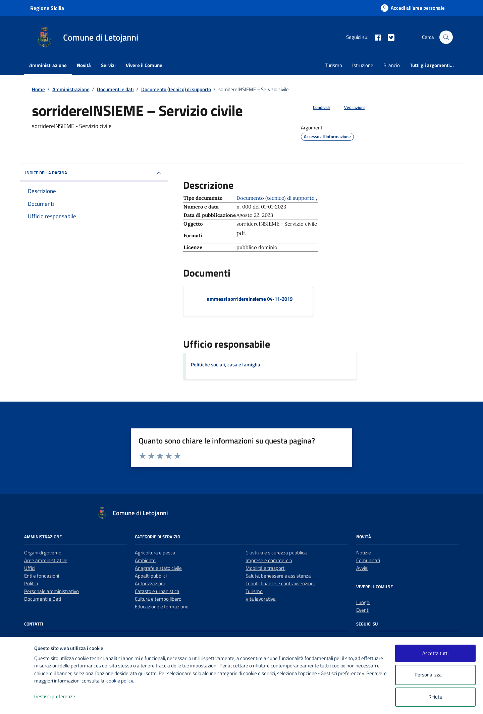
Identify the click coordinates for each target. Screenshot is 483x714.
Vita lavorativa (261, 599)
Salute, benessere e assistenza (278, 576)
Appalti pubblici (151, 576)
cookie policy (119, 681)
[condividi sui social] (316, 107)
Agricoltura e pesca (155, 552)
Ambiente (145, 560)
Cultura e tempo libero (158, 599)
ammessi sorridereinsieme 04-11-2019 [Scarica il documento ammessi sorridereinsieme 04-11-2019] (249, 299)
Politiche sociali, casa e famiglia (225, 364)
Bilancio (391, 65)
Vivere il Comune (144, 65)
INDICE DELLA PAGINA (94, 173)
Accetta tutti (435, 653)
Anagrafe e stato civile (158, 568)
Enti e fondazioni (41, 576)
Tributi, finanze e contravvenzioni (280, 583)
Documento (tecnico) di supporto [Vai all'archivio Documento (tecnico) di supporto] (276, 198)
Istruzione (362, 65)
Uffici (29, 568)
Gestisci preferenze (61, 696)
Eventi (362, 610)
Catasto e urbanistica (157, 591)
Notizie (363, 552)
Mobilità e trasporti (265, 568)
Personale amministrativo (51, 591)
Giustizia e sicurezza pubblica (276, 552)
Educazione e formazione (162, 606)
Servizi (108, 65)
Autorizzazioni (150, 583)
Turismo (333, 65)
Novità (84, 65)
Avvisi (362, 568)
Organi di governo (42, 552)
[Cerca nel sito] (446, 37)
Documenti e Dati (42, 599)
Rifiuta (435, 697)
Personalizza (435, 674)
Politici (31, 583)
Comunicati (368, 560)
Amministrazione (48, 65)
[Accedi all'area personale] (413, 8)
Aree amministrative (45, 560)
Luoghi (363, 602)
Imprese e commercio (269, 560)
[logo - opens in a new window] (17, 702)
